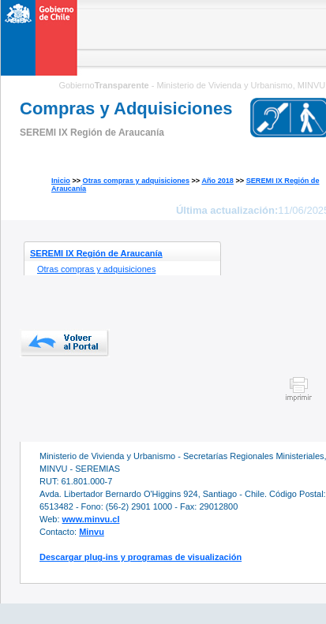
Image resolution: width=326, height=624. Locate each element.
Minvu (91, 531)
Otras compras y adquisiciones (136, 181)
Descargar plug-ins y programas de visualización (140, 557)
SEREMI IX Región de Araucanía (96, 253)
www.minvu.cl (91, 519)
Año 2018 (217, 181)
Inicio (60, 181)
